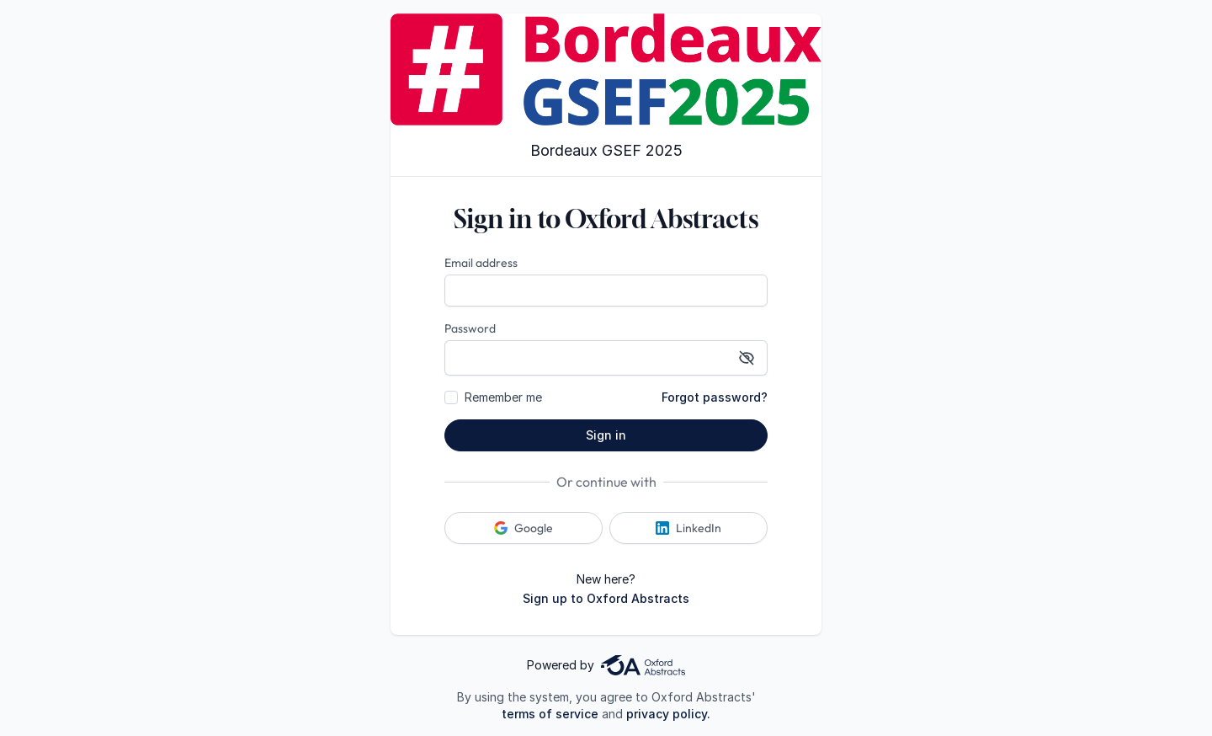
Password (470, 328)
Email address (481, 262)
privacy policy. (668, 714)
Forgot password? (715, 397)
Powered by (606, 665)
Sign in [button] (606, 435)
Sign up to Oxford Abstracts (606, 598)
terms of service (550, 714)
